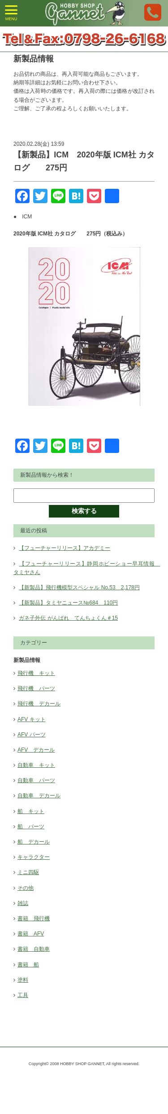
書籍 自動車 (33, 949)
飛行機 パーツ (36, 688)
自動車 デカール (38, 795)
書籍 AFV (30, 934)
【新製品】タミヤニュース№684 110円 (68, 603)
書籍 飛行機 (33, 918)
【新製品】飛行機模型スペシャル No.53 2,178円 (79, 587)
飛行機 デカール (38, 704)
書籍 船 (28, 965)
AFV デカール (36, 750)
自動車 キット (36, 765)
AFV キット (31, 719)
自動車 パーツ (36, 780)
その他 (25, 888)
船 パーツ (30, 826)
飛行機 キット (36, 673)
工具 (22, 995)
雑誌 (22, 903)
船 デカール (33, 842)
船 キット (30, 811)
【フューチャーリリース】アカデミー (64, 548)
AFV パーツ (31, 734)
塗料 (22, 980)
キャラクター (33, 857)
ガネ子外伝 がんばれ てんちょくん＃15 (68, 618)
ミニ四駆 (28, 872)
